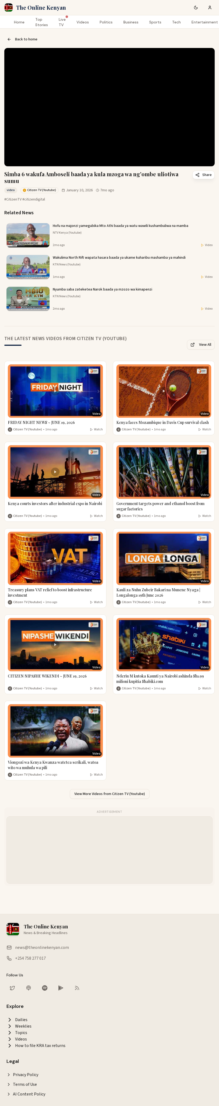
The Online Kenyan (41, 7)
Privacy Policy (22, 1075)
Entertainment (205, 22)
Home (19, 22)
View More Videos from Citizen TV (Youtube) (109, 794)
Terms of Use (21, 1084)
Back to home (22, 39)
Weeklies (19, 1026)
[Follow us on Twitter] (12, 988)
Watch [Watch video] (96, 429)
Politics (106, 22)
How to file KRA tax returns (35, 1045)
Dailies (16, 1020)
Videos (83, 22)
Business (130, 22)
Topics (16, 1032)
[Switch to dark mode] (196, 7)
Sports (155, 22)
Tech (176, 22)
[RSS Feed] (77, 988)
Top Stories (41, 22)
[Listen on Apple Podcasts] (28, 988)
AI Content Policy (25, 1094)
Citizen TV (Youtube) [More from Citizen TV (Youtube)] (27, 429)
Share (203, 175)
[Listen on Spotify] (45, 988)
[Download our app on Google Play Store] (61, 988)
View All (200, 344)
